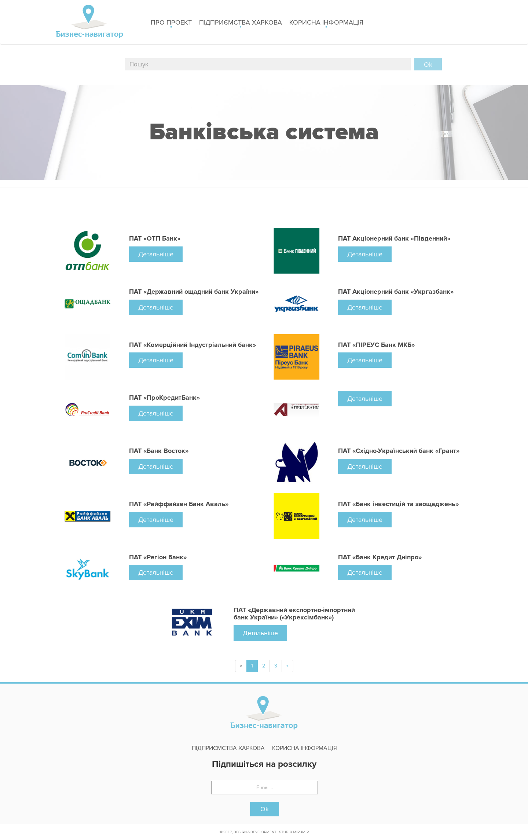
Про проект (171, 23)
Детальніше (155, 254)
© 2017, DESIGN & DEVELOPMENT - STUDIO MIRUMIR (264, 831)
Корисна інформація (326, 23)
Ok (264, 809)
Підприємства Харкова (240, 23)
